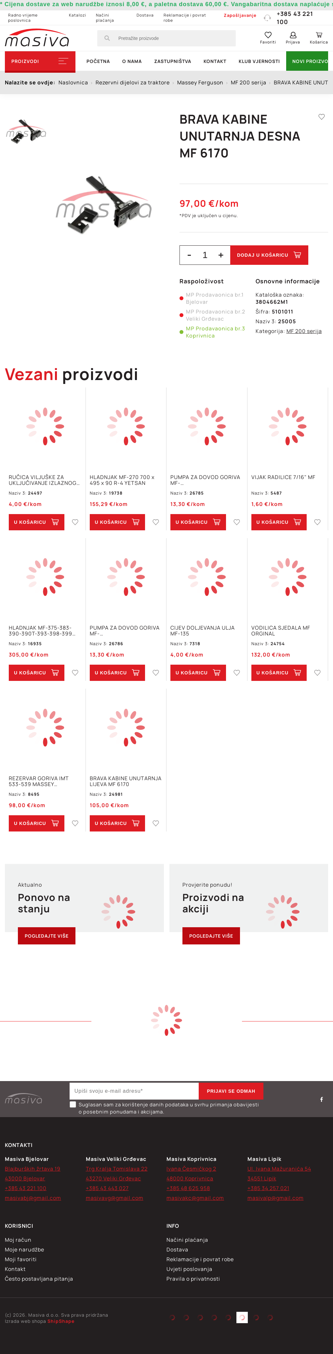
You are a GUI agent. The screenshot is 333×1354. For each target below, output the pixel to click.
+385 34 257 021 (268, 1188)
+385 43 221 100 (288, 18)
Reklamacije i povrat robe (185, 17)
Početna (98, 61)
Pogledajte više (47, 936)
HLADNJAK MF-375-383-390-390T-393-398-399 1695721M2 (40, 630)
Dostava (145, 15)
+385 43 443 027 (107, 1188)
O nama (132, 61)
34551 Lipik (261, 1178)
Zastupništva (172, 61)
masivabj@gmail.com (33, 1197)
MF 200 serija (304, 331)
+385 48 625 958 (188, 1188)
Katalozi (77, 15)
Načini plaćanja (105, 17)
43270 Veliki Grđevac (113, 1178)
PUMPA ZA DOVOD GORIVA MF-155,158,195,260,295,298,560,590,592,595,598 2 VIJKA (126, 630)
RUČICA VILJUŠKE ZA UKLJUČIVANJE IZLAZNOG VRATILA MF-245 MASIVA (42, 480)
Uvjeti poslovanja (189, 1269)
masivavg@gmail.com (114, 1197)
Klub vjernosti (259, 61)
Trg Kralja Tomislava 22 (117, 1168)
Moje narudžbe (24, 1249)
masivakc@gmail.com (195, 1197)
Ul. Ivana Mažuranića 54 (279, 1168)
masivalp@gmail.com (275, 1197)
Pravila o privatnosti (193, 1278)
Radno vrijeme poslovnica (23, 17)
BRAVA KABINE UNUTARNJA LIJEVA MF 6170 (126, 781)
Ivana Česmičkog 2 (191, 1168)
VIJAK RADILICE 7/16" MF (283, 477)
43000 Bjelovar (25, 1178)
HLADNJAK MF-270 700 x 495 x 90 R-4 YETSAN (122, 480)
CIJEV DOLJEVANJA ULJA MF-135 (202, 630)
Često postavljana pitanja (39, 1278)
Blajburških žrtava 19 (32, 1168)
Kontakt (215, 61)
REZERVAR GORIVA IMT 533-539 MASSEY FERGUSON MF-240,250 (40, 781)
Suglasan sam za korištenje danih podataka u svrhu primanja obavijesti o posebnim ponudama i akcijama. (164, 1108)
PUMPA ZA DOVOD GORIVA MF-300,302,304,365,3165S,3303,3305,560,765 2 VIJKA (206, 480)
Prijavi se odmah (231, 1091)
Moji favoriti (21, 1259)
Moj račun (18, 1239)
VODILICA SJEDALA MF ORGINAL (280, 630)
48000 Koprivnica (189, 1178)
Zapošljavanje (240, 15)
